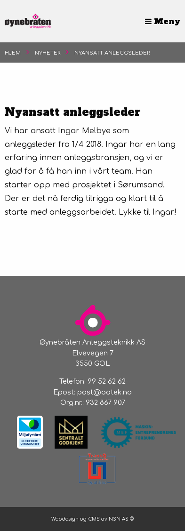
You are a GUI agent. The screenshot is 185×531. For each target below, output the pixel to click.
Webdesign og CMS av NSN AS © (92, 519)
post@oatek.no (104, 392)
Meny (162, 21)
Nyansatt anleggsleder (112, 53)
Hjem (13, 53)
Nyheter (47, 53)
